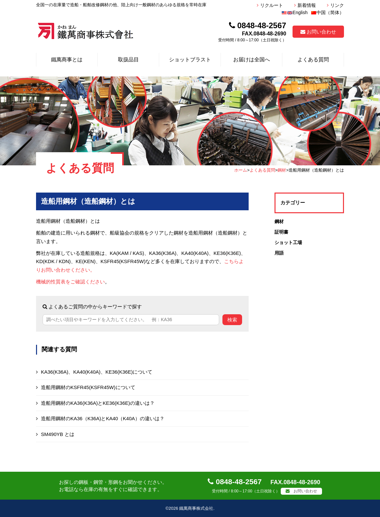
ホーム (240, 170)
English (294, 12)
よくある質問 (262, 170)
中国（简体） (327, 12)
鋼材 (281, 170)
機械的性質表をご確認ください (70, 281)
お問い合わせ (318, 31)
